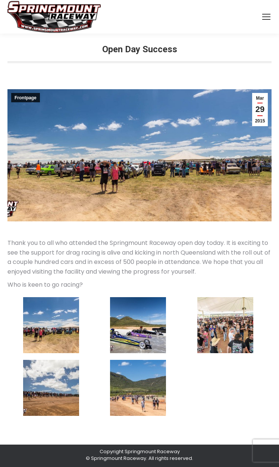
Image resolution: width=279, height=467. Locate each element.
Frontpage (26, 97)
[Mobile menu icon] (266, 17)
